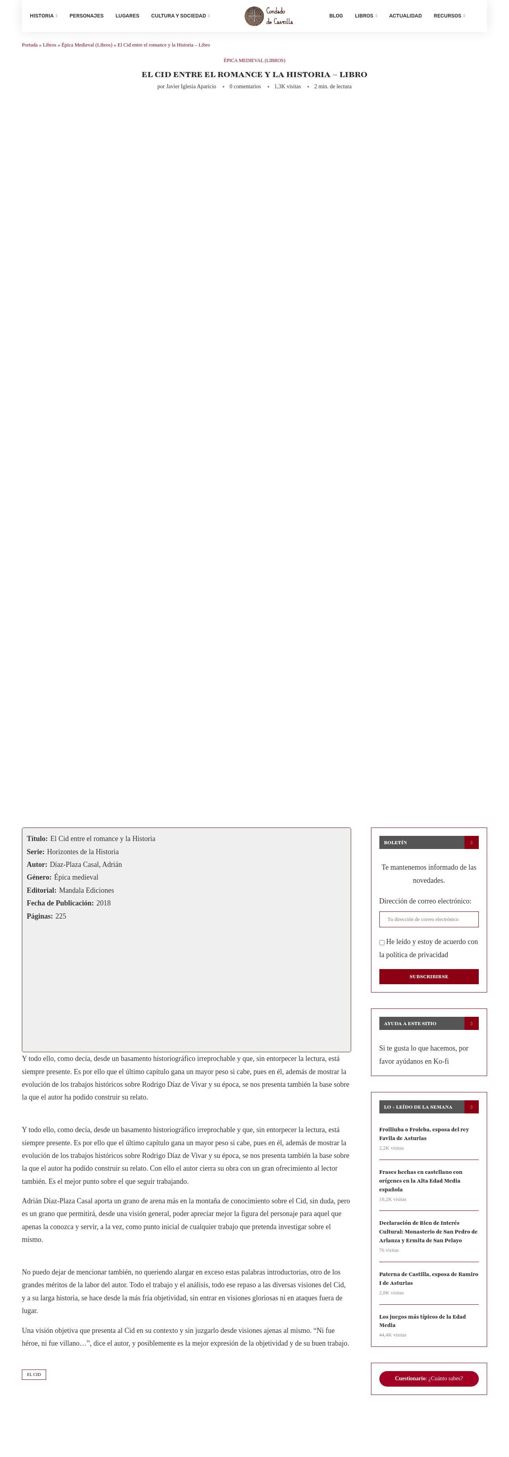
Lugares (128, 16)
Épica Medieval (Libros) (87, 48)
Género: (39, 880)
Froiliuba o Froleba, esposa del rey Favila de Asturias (425, 1137)
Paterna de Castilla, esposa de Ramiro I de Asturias (419, 1283)
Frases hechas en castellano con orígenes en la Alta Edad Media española (421, 1184)
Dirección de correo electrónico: (425, 904)
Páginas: (40, 919)
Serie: (36, 855)
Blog (336, 16)
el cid (34, 1377)
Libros (364, 16)
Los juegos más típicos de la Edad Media (423, 1326)
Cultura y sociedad (178, 16)
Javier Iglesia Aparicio (191, 90)
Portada (30, 48)
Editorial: (41, 893)
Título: (37, 842)
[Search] (475, 16)
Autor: (37, 868)
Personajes (87, 16)
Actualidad (405, 16)
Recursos (447, 16)
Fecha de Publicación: (60, 906)
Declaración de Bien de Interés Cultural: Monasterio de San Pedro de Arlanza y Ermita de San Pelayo (425, 1236)
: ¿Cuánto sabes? (429, 1384)
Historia (42, 16)
